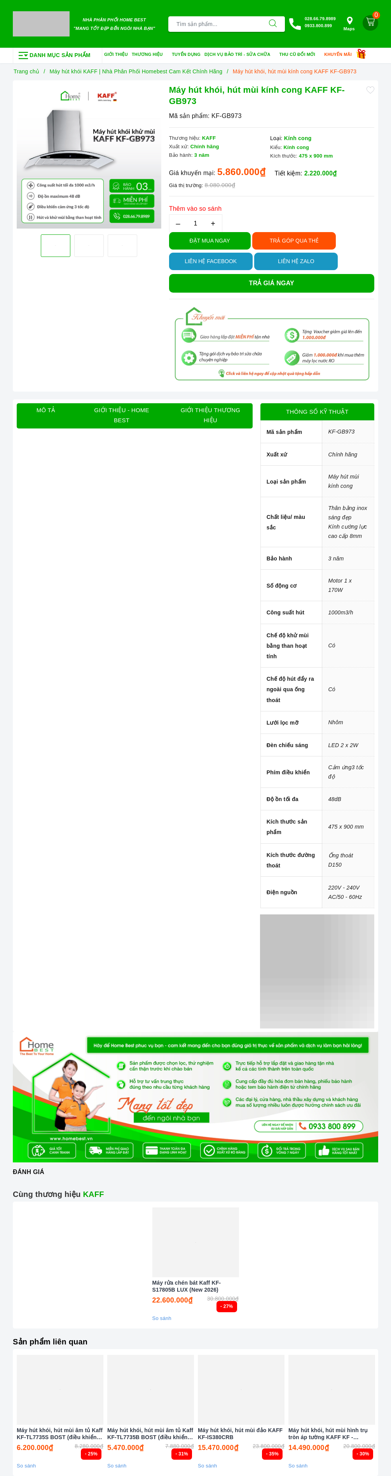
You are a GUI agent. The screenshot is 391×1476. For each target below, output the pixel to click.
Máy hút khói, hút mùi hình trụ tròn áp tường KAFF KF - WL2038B (328, 1434)
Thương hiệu (150, 55)
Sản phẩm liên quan (50, 1341)
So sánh (161, 1318)
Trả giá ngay (271, 283)
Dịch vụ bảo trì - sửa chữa (240, 55)
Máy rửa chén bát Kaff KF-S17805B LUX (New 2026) (186, 1286)
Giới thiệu (116, 54)
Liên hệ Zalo (296, 261)
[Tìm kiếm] (273, 24)
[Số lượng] (195, 223)
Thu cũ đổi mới (300, 55)
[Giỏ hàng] (370, 23)
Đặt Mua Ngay (210, 241)
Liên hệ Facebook (211, 261)
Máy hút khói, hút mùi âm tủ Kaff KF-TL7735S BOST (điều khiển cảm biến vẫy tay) (60, 1434)
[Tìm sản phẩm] (214, 24)
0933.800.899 (318, 25)
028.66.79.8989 (320, 18)
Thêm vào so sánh (195, 208)
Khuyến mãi (340, 55)
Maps (349, 24)
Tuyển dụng (186, 54)
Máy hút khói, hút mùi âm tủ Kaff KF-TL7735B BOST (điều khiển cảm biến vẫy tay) (150, 1434)
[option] (89, 156)
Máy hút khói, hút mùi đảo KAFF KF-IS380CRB (240, 1433)
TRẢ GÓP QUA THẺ (294, 241)
